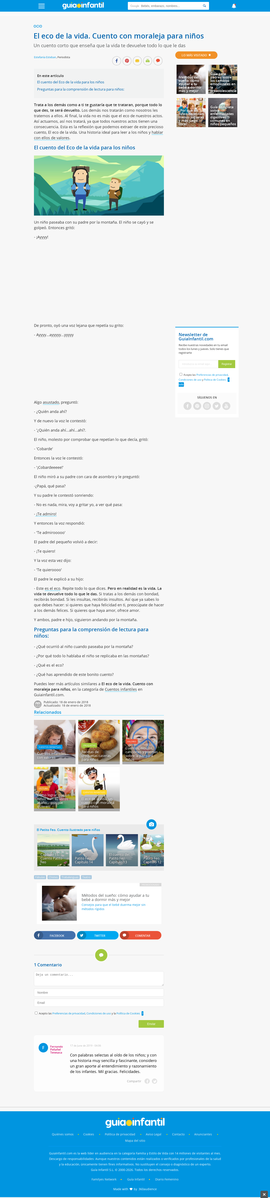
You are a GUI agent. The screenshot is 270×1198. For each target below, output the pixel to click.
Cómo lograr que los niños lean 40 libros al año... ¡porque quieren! (53, 801)
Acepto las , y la (89, 1013)
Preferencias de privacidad (68, 1013)
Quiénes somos (63, 1134)
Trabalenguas (70, 877)
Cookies (89, 1134)
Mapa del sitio (135, 1141)
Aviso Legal (153, 1134)
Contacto (178, 1134)
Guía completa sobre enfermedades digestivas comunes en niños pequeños (223, 115)
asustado (51, 402)
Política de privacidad (120, 1134)
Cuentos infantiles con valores (51, 755)
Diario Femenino (166, 1179)
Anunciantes (203, 1134)
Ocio (38, 26)
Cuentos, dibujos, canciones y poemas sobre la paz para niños (142, 754)
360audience (148, 1189)
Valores (131, 741)
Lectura (43, 788)
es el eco (52, 588)
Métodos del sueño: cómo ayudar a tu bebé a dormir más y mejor (190, 84)
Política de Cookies (128, 1013)
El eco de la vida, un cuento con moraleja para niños (97, 802)
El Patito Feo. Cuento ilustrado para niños (68, 830)
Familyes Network (104, 1179)
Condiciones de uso (99, 1013)
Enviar (151, 1024)
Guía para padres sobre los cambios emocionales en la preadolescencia (223, 82)
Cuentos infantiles (121, 689)
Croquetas (89, 745)
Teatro (86, 877)
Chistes (53, 877)
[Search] (204, 6)
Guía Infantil (136, 1179)
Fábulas (40, 877)
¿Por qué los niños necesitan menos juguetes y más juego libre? (191, 117)
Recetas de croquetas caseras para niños (96, 756)
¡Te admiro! (46, 513)
